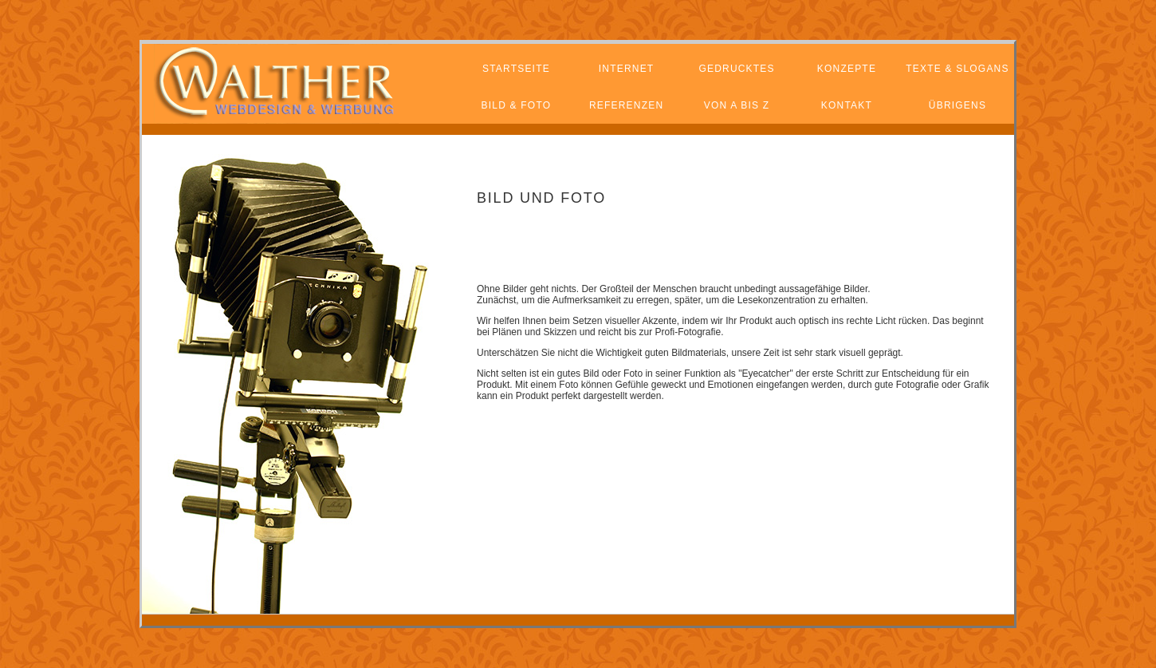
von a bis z (737, 105)
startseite (516, 68)
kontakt (846, 105)
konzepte (846, 68)
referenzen (626, 105)
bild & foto (517, 105)
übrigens (957, 105)
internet (627, 68)
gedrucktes (736, 68)
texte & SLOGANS (957, 68)
